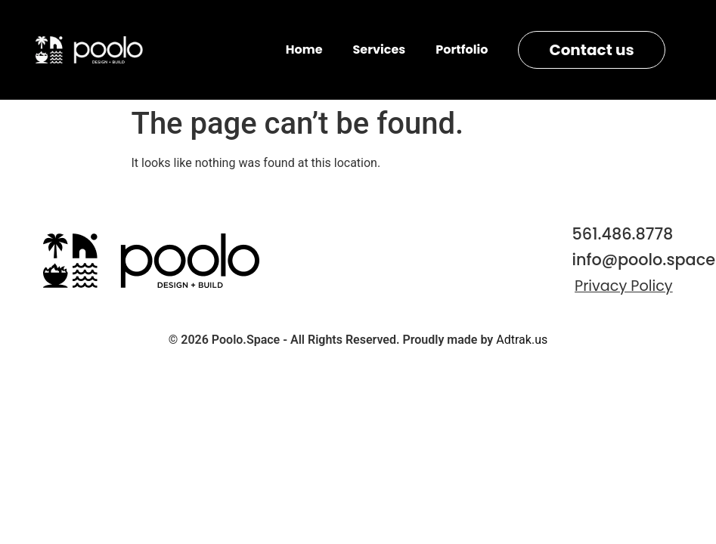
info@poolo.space (644, 259)
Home (304, 49)
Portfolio (461, 49)
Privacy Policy (624, 286)
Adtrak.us (521, 339)
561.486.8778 (623, 234)
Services (379, 49)
